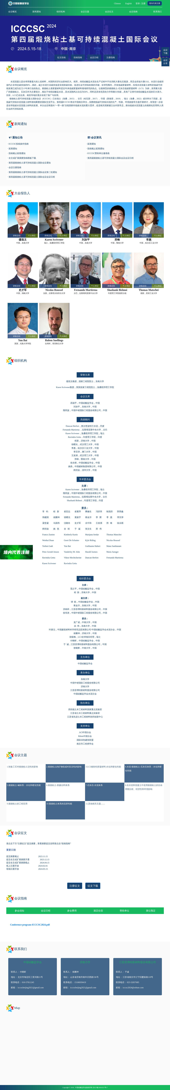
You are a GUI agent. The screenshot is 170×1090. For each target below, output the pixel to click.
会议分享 (165, 61)
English (128, 3)
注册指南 (110, 57)
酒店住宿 (98, 910)
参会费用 (72, 910)
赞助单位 (124, 910)
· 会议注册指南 (14, 167)
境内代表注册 (154, 3)
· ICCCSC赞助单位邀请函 (98, 153)
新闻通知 (36, 11)
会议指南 (133, 11)
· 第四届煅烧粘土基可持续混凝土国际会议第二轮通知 (32, 172)
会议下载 (165, 51)
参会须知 (19, 910)
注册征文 (74, 885)
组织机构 (61, 11)
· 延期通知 (12, 148)
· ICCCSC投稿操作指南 (18, 144)
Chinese (117, 3)
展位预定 (150, 910)
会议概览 (12, 11)
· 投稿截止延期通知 (16, 153)
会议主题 (85, 11)
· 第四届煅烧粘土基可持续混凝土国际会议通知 (29, 163)
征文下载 (93, 885)
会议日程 (94, 57)
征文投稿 (61, 57)
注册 (143, 3)
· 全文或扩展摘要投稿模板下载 (22, 158)
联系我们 (157, 11)
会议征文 (109, 11)
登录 (138, 3)
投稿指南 (78, 57)
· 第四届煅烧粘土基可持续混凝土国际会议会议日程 (31, 177)
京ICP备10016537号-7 (100, 1087)
